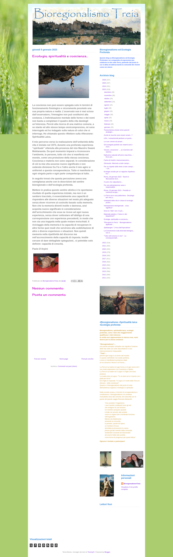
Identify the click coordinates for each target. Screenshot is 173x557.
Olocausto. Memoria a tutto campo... (117, 163)
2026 (104, 80)
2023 (104, 89)
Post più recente (40, 359)
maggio (107, 114)
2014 (104, 268)
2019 (104, 252)
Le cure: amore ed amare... (114, 141)
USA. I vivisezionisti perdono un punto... (118, 138)
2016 (104, 262)
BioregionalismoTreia (132, 484)
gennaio (107, 127)
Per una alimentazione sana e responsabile (114, 186)
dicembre (107, 92)
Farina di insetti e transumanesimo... (117, 160)
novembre (108, 95)
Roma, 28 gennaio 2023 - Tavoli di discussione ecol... (116, 178)
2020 (104, 249)
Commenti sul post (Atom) (67, 366)
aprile (106, 118)
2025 (104, 83)
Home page (64, 359)
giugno (107, 111)
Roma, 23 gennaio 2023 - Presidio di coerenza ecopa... (117, 191)
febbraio (107, 124)
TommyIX (91, 552)
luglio (106, 108)
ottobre (107, 98)
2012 (104, 275)
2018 (104, 255)
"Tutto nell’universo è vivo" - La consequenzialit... (115, 237)
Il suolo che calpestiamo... (113, 182)
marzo (106, 121)
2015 (104, 265)
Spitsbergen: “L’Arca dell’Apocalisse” (117, 228)
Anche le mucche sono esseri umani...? (118, 135)
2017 (104, 259)
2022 (104, 243)
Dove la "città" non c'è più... (114, 211)
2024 (104, 86)
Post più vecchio (87, 359)
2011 (104, 278)
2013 (104, 271)
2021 (104, 246)
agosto (107, 105)
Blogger (107, 552)
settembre (108, 102)
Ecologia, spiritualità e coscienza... (116, 219)
